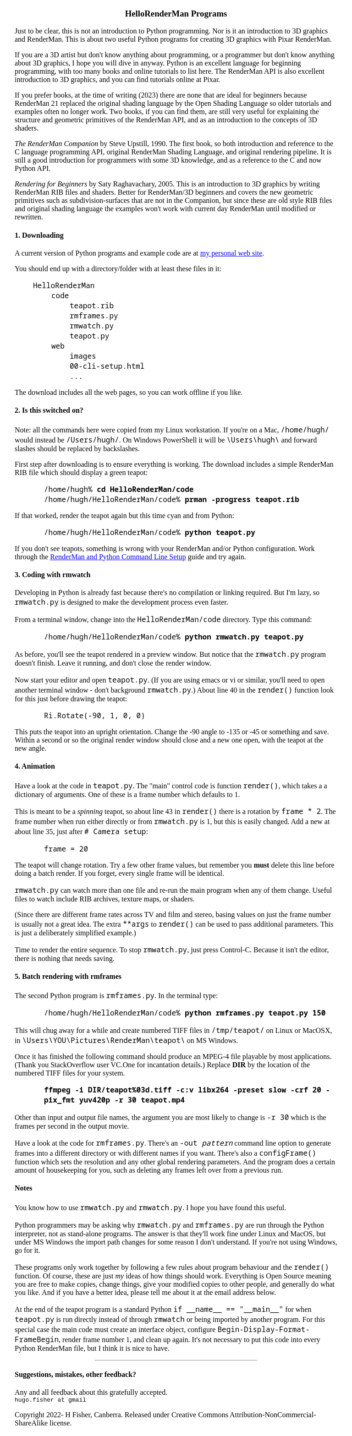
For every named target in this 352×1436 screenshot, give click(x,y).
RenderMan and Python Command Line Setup (118, 557)
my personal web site (231, 253)
